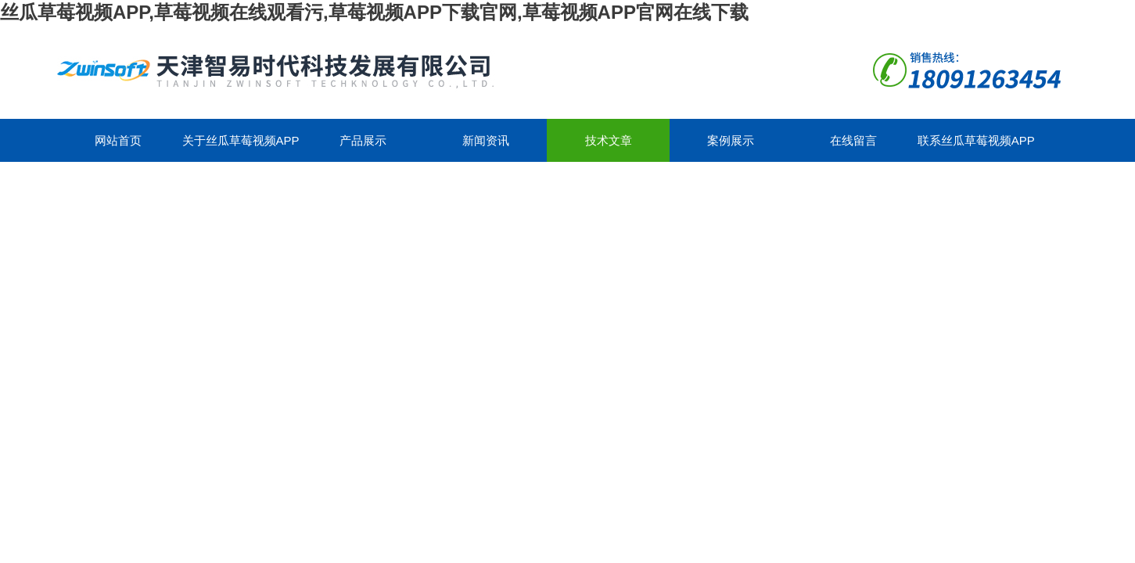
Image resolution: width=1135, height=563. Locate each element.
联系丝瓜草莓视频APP (976, 140)
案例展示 (730, 140)
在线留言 (853, 140)
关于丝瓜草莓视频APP (241, 140)
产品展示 (362, 140)
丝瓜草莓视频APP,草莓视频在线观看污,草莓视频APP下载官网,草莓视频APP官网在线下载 (374, 12)
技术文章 (608, 140)
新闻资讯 (485, 140)
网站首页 (118, 140)
